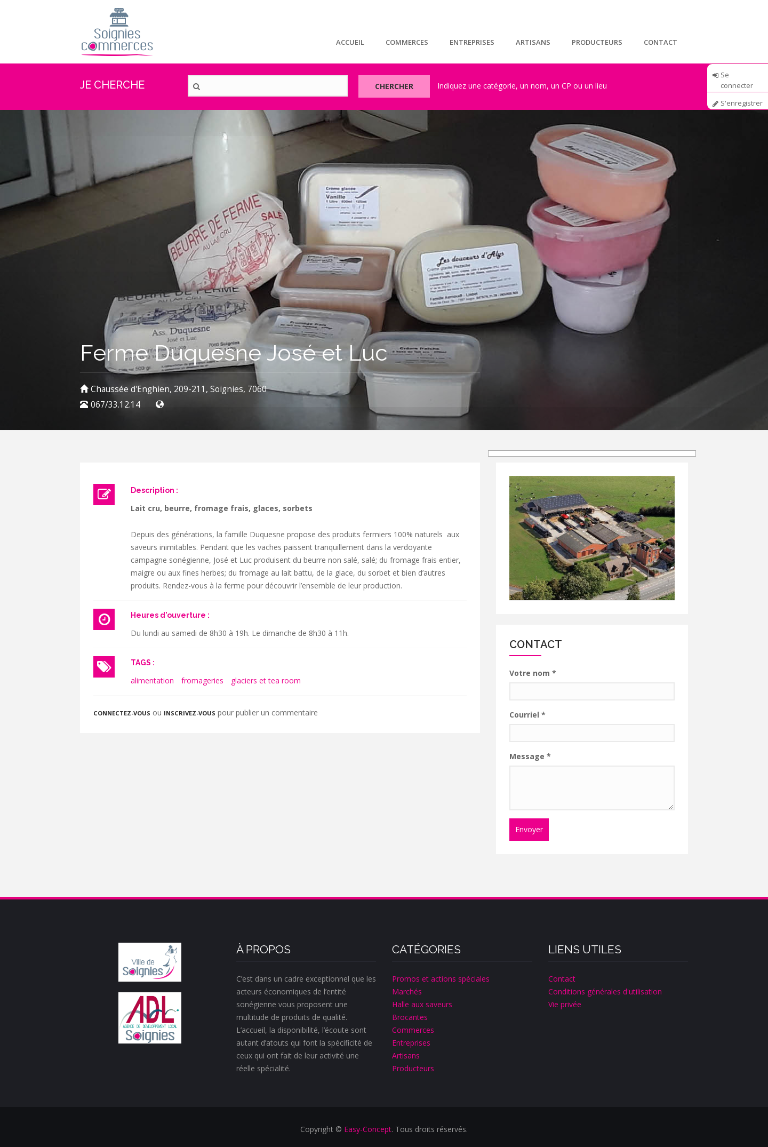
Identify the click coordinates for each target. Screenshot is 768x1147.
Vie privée (564, 1004)
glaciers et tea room (266, 680)
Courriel (527, 715)
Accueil (350, 42)
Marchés (407, 991)
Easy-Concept (367, 1129)
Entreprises (472, 42)
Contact (660, 42)
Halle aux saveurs (422, 1004)
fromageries (202, 680)
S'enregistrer (742, 103)
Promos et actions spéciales (441, 979)
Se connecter (737, 78)
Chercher (394, 86)
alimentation (152, 680)
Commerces (407, 42)
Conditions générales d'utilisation (605, 991)
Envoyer (529, 829)
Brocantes (410, 1017)
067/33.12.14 (115, 404)
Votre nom (532, 673)
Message (530, 756)
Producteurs (597, 42)
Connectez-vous (121, 713)
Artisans (533, 42)
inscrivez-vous (189, 713)
